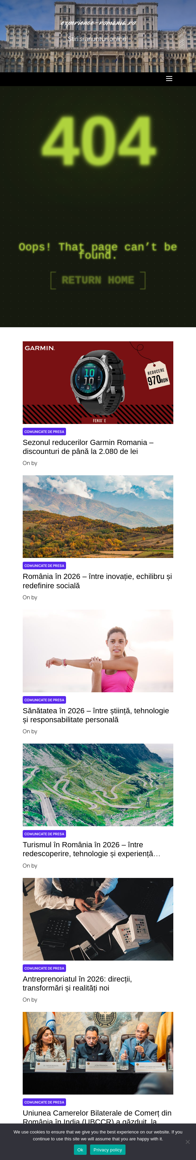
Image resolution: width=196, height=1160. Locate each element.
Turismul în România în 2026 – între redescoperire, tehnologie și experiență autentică (88, 853)
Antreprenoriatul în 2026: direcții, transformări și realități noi (77, 983)
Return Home (98, 280)
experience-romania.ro (98, 23)
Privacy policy (108, 1149)
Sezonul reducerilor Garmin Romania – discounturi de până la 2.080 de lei (88, 447)
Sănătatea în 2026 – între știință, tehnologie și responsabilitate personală (96, 715)
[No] (187, 1141)
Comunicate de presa (44, 431)
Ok (80, 1149)
